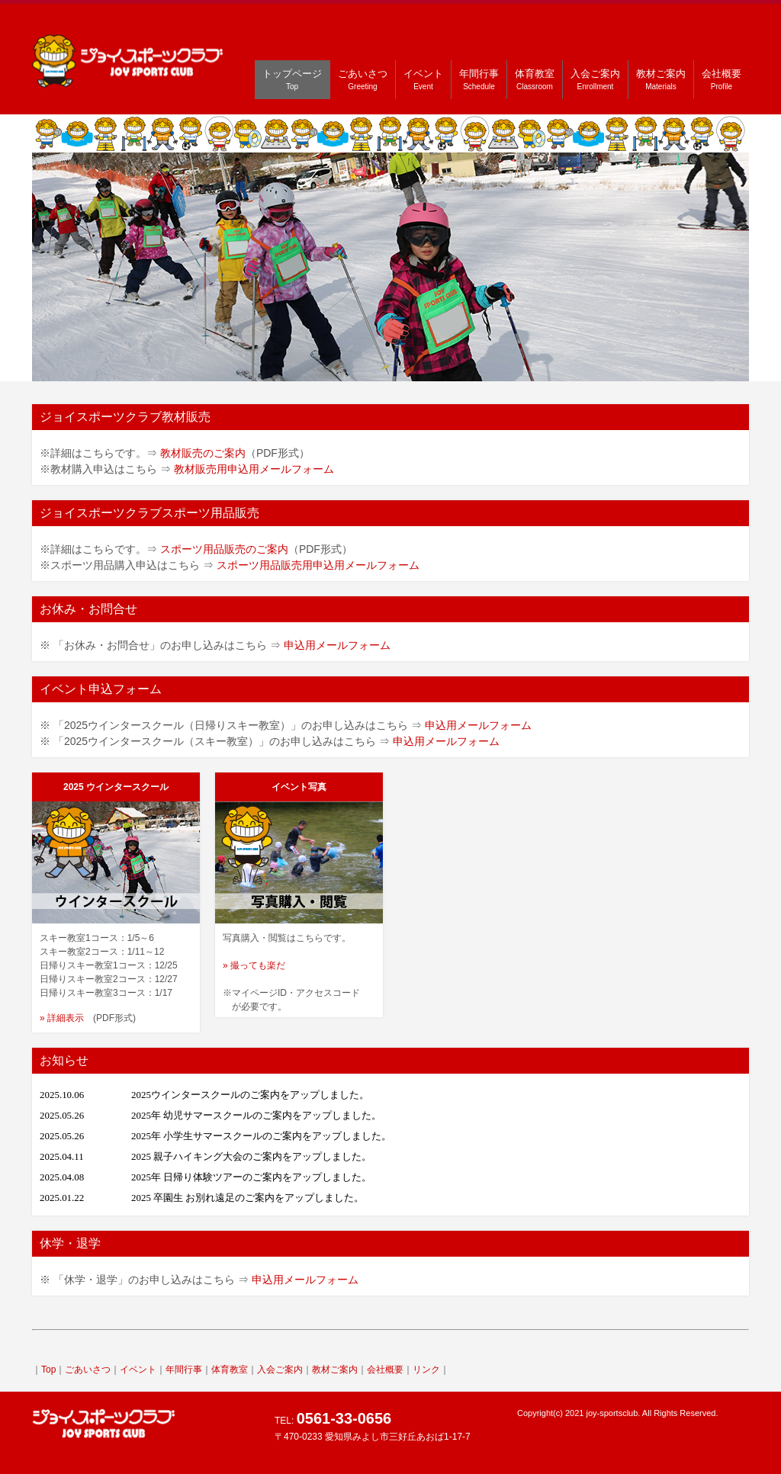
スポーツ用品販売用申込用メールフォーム (318, 565)
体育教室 (534, 79)
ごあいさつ (362, 79)
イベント (423, 79)
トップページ (292, 79)
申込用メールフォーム (337, 645)
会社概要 (721, 79)
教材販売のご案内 (203, 453)
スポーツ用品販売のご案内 (224, 549)
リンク (426, 1369)
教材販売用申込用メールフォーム (254, 469)
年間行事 (479, 79)
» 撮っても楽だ (254, 965)
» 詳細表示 (62, 1018)
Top (48, 1369)
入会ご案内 (595, 79)
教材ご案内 (661, 79)
